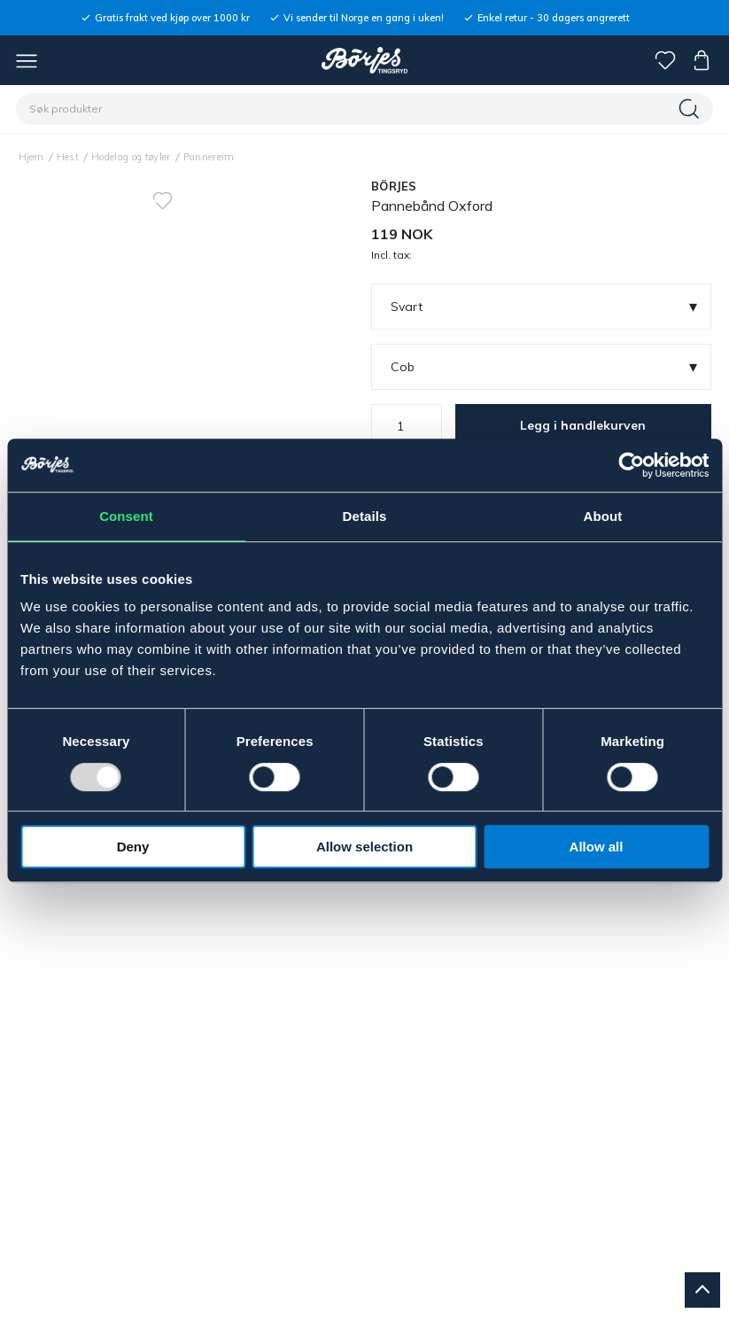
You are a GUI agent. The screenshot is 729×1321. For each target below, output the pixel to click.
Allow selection (364, 846)
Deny (133, 846)
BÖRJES (394, 186)
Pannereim (209, 157)
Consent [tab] (126, 516)
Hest (68, 157)
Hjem (31, 157)
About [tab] (603, 516)
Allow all (597, 846)
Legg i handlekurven (583, 425)
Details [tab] (365, 516)
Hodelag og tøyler (131, 157)
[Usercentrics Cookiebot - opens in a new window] (631, 465)
